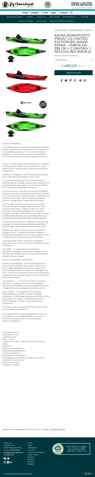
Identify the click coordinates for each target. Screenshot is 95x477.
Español (31, 462)
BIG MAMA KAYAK (15, 17)
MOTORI (84, 17)
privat (45, 429)
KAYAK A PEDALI (26, 21)
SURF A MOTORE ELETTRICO (62, 21)
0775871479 (8, 455)
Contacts (34, 13)
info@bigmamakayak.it (13, 452)
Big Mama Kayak (58, 429)
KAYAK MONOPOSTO (76, 30)
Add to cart (73, 72)
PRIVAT (88, 30)
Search (63, 13)
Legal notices (33, 455)
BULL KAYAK (55, 17)
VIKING (31, 17)
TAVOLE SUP (41, 21)
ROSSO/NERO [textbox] (61, 60)
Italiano (31, 464)
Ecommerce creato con (18, 474)
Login (53, 13)
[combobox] (73, 60)
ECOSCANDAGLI (70, 17)
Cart (44, 13)
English (31, 459)
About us (31, 457)
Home (25, 13)
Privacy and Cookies (36, 452)
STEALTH (42, 17)
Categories (32, 448)
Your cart (31, 450)
